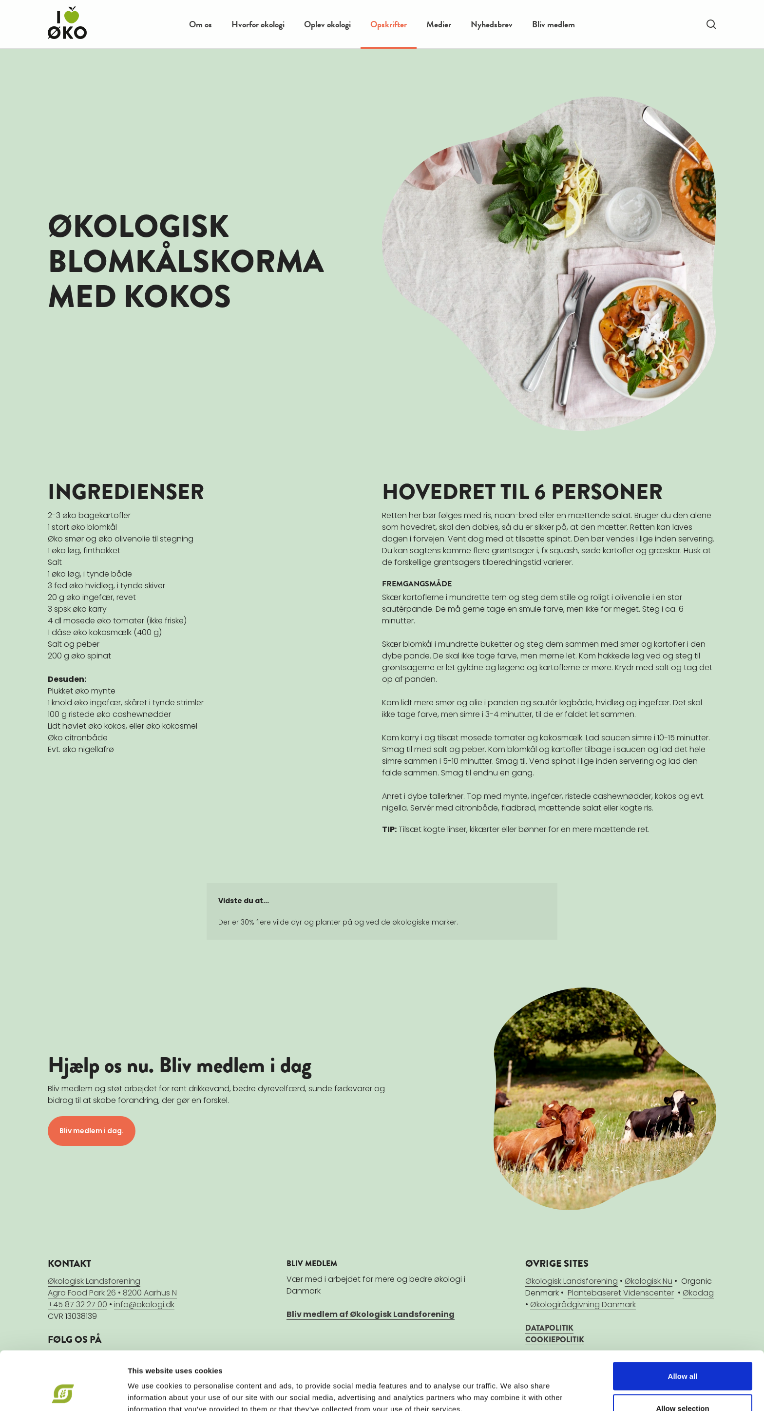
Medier (438, 24)
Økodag (698, 1292)
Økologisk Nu (648, 1281)
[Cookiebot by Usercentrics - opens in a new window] (63, 1392)
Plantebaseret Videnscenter (621, 1292)
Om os (200, 24)
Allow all (683, 1321)
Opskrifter (388, 24)
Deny (683, 1385)
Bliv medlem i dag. (91, 1131)
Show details (511, 1386)
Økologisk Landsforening (571, 1281)
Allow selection (682, 1353)
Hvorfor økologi (258, 24)
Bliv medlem (553, 24)
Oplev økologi (327, 24)
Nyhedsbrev (492, 24)
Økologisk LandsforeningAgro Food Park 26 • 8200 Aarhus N (112, 1287)
